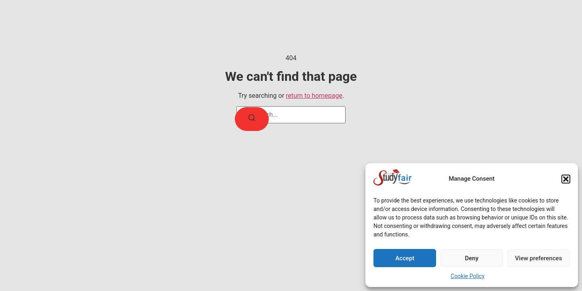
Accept (404, 258)
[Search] (252, 119)
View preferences (538, 258)
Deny (472, 258)
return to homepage (314, 95)
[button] (566, 179)
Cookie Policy (468, 276)
